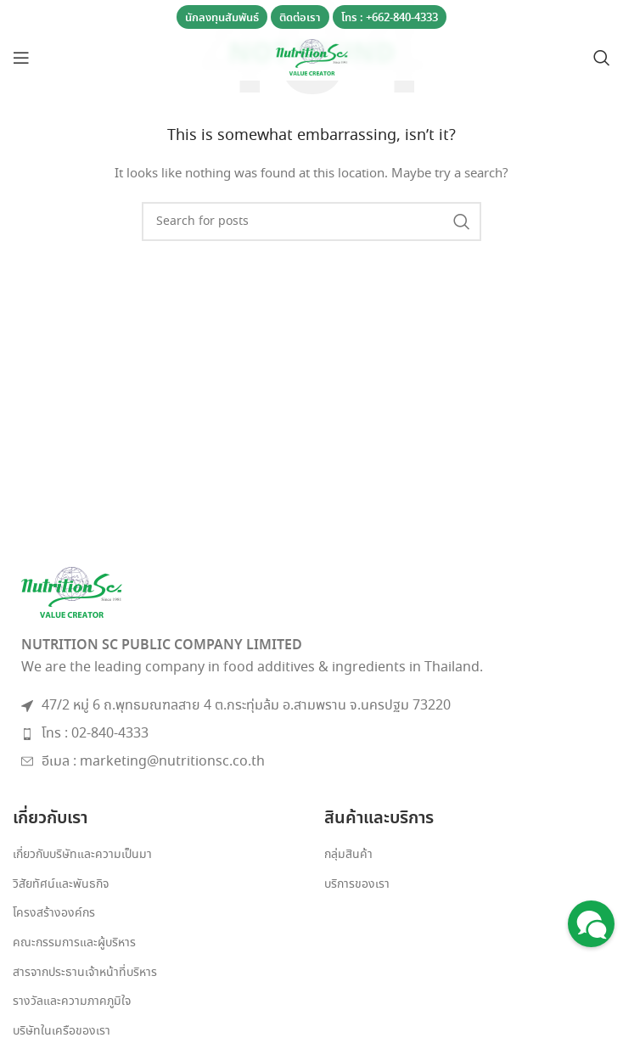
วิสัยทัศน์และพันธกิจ (61, 885)
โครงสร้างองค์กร (54, 914)
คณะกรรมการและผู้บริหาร (74, 943)
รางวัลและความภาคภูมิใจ (72, 1002)
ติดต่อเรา (300, 18)
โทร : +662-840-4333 (389, 18)
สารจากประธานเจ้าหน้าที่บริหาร (85, 973)
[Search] (602, 58)
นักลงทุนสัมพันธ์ (222, 18)
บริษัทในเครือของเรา (61, 1032)
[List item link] (311, 734)
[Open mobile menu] (21, 58)
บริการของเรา (357, 885)
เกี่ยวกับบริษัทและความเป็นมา (82, 855)
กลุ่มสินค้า (348, 855)
